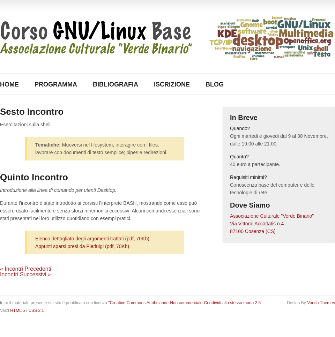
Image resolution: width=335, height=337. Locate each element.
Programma (56, 84)
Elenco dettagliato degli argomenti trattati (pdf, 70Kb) (92, 238)
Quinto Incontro (34, 177)
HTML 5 (17, 310)
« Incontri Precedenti (25, 269)
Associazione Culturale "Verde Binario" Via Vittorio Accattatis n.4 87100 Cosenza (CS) (272, 223)
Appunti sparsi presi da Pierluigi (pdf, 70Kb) (82, 246)
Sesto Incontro (32, 111)
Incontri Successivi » (25, 274)
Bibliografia (115, 84)
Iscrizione (172, 84)
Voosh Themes (321, 302)
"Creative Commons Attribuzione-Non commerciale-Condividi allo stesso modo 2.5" (185, 302)
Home (9, 84)
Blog (215, 84)
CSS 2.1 (36, 310)
